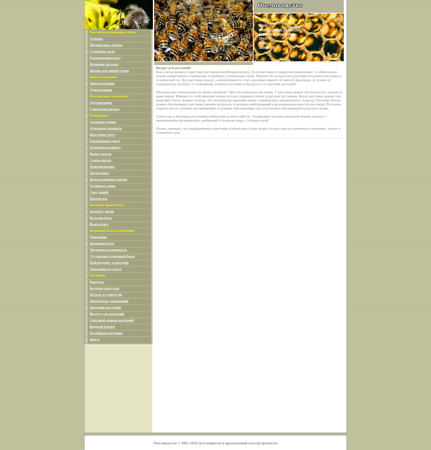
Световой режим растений (112, 320)
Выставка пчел (102, 134)
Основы (96, 38)
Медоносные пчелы (106, 45)
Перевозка (98, 198)
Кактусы (97, 282)
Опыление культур (106, 269)
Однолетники (101, 90)
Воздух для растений (107, 314)
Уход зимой (99, 192)
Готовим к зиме (102, 186)
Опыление (98, 237)
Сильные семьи (103, 122)
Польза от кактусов (106, 294)
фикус (95, 339)
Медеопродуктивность (108, 250)
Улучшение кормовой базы (112, 256)
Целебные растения (106, 333)
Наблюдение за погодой (109, 262)
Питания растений (105, 307)
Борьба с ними (102, 211)
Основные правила (106, 128)
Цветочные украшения (109, 301)
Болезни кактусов (104, 288)
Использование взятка (108, 179)
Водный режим (102, 326)
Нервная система (104, 64)
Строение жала (102, 51)
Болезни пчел (101, 218)
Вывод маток (100, 154)
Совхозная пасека (104, 109)
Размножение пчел (105, 58)
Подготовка (99, 173)
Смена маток (100, 160)
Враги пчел (99, 224)
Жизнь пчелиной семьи (109, 70)
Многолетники (102, 83)
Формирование (102, 166)
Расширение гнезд (105, 141)
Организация (101, 102)
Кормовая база (102, 243)
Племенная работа (105, 147)
